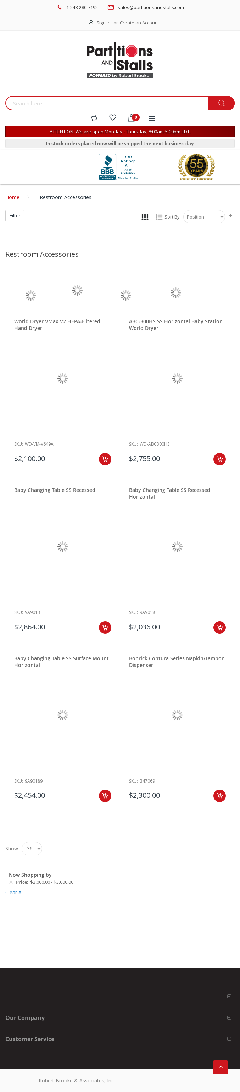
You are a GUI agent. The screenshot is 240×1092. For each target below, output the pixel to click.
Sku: (18, 444)
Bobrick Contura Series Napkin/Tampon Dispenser (177, 661)
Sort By (172, 217)
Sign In (103, 22)
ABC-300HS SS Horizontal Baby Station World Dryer (176, 324)
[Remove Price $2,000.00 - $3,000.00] (11, 882)
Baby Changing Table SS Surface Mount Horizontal (61, 661)
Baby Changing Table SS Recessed (54, 490)
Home (12, 197)
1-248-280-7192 (82, 7)
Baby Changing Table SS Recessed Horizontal (169, 493)
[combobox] (106, 103)
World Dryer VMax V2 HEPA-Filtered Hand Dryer (57, 324)
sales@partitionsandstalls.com (151, 7)
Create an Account (139, 22)
